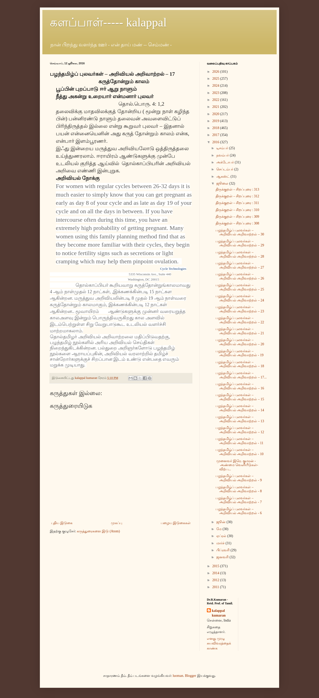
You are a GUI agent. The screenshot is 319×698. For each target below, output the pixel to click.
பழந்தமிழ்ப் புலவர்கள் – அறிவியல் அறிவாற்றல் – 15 (240, 397)
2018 (216, 128)
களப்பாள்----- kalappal (108, 22)
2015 (216, 566)
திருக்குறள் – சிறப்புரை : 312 (237, 196)
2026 (216, 71)
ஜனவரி (223, 557)
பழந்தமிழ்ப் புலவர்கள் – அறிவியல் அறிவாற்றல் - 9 (239, 478)
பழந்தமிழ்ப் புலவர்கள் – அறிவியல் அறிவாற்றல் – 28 (240, 254)
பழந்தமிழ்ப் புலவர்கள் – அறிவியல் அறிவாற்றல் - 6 (239, 511)
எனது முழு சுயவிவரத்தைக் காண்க (219, 643)
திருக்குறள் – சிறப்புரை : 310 (237, 210)
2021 (216, 107)
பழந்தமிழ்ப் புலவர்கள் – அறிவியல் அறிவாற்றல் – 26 (240, 276)
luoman (178, 676)
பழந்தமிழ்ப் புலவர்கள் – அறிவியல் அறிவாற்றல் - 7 (239, 500)
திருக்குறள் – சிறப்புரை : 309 (237, 216)
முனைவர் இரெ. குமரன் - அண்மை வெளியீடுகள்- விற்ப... (237, 465)
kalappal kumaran (219, 613)
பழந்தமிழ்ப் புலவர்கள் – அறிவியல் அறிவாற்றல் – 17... (241, 375)
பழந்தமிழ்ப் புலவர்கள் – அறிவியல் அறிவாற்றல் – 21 (240, 331)
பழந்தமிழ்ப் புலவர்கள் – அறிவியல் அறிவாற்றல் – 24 (240, 298)
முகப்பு (116, 523)
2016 (216, 142)
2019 (216, 121)
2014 (216, 573)
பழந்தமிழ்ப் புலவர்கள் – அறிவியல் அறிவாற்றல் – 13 (240, 419)
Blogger (190, 676)
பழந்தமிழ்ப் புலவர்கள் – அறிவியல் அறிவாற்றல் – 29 (240, 243)
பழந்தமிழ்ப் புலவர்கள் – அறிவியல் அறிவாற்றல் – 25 (240, 287)
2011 (216, 587)
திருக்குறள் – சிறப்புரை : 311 (237, 203)
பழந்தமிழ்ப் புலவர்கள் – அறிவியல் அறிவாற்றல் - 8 (239, 489)
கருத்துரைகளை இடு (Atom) (98, 531)
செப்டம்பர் (225, 169)
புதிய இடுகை (62, 523)
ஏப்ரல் (221, 536)
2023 (216, 93)
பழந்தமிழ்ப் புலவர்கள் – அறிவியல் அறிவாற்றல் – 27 (240, 265)
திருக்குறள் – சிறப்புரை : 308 (237, 223)
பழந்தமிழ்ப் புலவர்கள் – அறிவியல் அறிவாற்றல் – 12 (240, 430)
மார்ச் (221, 543)
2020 (216, 114)
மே (219, 529)
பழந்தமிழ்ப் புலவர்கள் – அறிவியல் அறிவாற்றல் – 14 (240, 408)
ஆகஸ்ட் (223, 176)
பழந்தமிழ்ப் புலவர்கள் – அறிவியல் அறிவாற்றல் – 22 (240, 320)
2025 (216, 78)
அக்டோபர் (225, 162)
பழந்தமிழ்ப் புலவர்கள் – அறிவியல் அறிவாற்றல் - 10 (239, 452)
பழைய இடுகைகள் (176, 523)
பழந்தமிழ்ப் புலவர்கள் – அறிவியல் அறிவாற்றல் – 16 (240, 386)
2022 (216, 100)
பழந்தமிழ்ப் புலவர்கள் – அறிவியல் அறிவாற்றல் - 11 (239, 441)
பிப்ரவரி (223, 550)
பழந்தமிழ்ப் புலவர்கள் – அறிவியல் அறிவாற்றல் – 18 (240, 364)
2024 (216, 85)
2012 (216, 580)
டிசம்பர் (222, 148)
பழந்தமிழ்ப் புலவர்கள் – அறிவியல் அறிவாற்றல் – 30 (240, 232)
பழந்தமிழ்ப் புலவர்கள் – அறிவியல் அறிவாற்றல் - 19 (239, 353)
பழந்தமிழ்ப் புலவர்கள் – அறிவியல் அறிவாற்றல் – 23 (240, 309)
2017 (216, 135)
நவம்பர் (223, 155)
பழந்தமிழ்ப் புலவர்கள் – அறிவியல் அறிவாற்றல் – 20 (240, 342)
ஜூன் (221, 522)
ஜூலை (222, 183)
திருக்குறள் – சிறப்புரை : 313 (237, 189)
